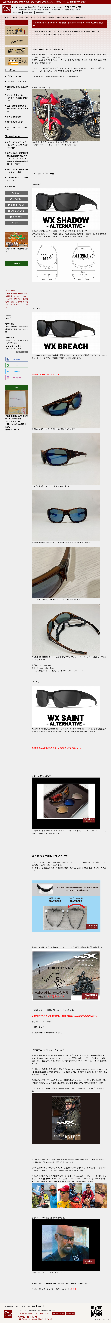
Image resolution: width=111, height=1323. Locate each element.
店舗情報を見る (21, 352)
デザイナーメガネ (14, 76)
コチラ (48, 1022)
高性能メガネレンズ (15, 122)
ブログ (48, 13)
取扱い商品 (17, 13)
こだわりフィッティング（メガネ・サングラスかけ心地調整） (17, 145)
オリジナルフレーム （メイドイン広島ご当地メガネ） (17, 97)
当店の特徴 (40, 13)
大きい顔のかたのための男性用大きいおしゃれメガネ (17, 108)
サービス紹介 (28, 13)
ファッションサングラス (16, 81)
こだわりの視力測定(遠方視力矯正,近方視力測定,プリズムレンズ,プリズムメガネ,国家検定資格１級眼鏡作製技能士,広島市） (17, 158)
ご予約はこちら (70, 1313)
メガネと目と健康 (14, 117)
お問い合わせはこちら (58, 1313)
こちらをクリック (13, 346)
